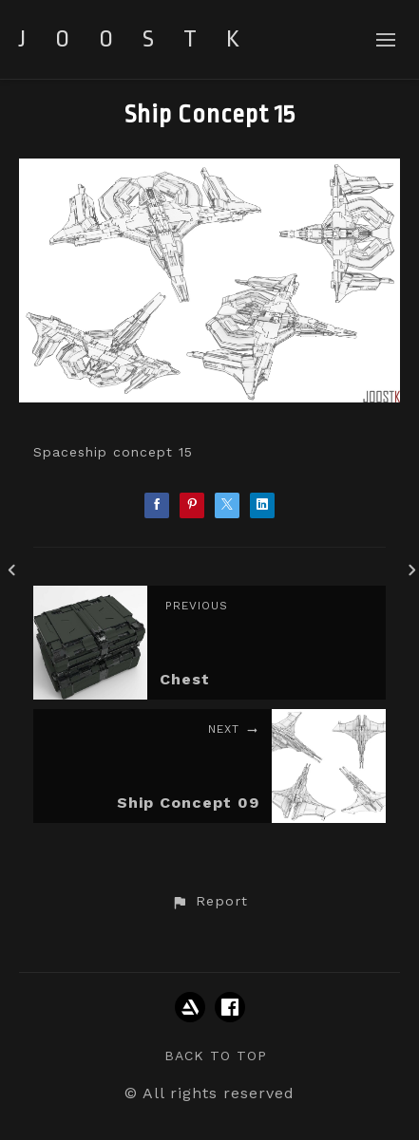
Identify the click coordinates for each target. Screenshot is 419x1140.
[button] (209, 902)
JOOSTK (144, 39)
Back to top (215, 1055)
